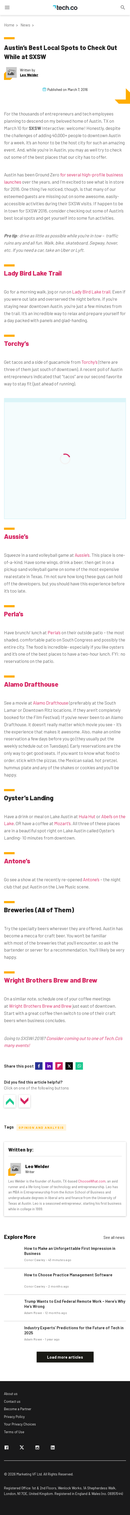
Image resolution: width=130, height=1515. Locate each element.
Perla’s (13, 614)
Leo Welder (29, 75)
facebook (39, 1066)
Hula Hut (87, 816)
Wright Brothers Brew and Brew (50, 980)
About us (11, 1394)
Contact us (12, 1401)
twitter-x (69, 1066)
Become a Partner (17, 1409)
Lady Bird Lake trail (91, 291)
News (25, 25)
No (24, 1101)
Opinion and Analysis (41, 1127)
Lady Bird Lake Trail (33, 273)
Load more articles (65, 1357)
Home (9, 25)
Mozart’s (62, 823)
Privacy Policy (14, 1416)
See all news (114, 1237)
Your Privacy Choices (20, 1424)
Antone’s (17, 861)
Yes (10, 1101)
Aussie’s (16, 536)
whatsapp (79, 1066)
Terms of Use (14, 1432)
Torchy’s (16, 343)
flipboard (59, 1066)
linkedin (49, 1066)
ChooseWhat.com (92, 1181)
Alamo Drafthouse (31, 684)
